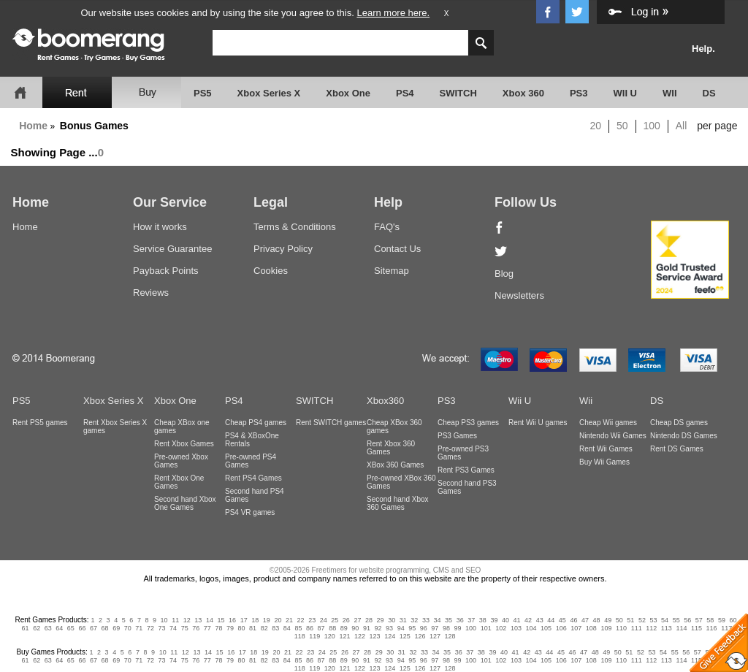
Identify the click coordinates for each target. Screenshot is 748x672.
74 (173, 628)
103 (516, 628)
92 (377, 628)
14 (209, 620)
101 (486, 628)
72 (150, 628)
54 (664, 620)
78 (218, 628)
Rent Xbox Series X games (115, 427)
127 (435, 636)
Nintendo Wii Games (612, 436)
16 (232, 620)
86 (309, 628)
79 (230, 628)
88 (332, 628)
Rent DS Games (676, 449)
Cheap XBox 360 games (394, 427)
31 (403, 620)
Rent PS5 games (40, 423)
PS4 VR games (250, 512)
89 (344, 628)
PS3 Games (457, 436)
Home (33, 125)
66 (81, 628)
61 (25, 628)
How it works (160, 226)
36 (460, 620)
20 (596, 125)
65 (71, 628)
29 (380, 620)
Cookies (270, 270)
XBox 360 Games (395, 465)
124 (389, 636)
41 (517, 620)
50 (622, 125)
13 (198, 620)
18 (255, 620)
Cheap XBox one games (182, 427)
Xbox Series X (269, 93)
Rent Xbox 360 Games (391, 448)
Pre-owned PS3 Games (463, 453)
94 (401, 628)
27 (357, 620)
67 (93, 628)
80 (241, 628)
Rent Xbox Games (184, 444)
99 (458, 628)
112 (651, 628)
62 (36, 628)
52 (642, 620)
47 (585, 620)
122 (359, 636)
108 (591, 628)
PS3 (579, 93)
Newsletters (519, 295)
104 (530, 628)
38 (482, 620)
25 (334, 620)
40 (505, 620)
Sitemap (391, 270)
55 (676, 620)
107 (575, 628)
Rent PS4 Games (253, 478)
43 (539, 620)
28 (369, 620)
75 (184, 628)
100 (652, 125)
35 (448, 620)
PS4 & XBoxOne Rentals (252, 440)
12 (187, 620)
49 (607, 620)
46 (573, 620)
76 (195, 628)
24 (323, 620)
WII (670, 93)
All (681, 125)
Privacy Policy (283, 248)
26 (346, 620)
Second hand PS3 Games (467, 487)
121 (344, 636)
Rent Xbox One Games (179, 482)
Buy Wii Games (604, 462)
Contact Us (397, 248)
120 (329, 636)
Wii (585, 400)
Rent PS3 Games (466, 470)
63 (48, 628)
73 (161, 628)
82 (264, 628)
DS (709, 93)
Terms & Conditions (294, 226)
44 (550, 620)
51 (630, 620)
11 (175, 620)
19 (266, 620)
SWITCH (458, 93)
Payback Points (166, 270)
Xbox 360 (523, 93)
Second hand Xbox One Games (185, 503)
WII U (626, 93)
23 (312, 620)
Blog (504, 273)
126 (419, 636)
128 (450, 636)
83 (275, 628)
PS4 (405, 93)
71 (138, 628)
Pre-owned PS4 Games (250, 461)
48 (596, 620)
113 (666, 628)
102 (500, 628)
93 (389, 628)
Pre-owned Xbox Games (181, 461)
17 (244, 620)
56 (687, 620)
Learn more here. (393, 12)
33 (426, 620)
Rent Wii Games (606, 449)
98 (446, 628)
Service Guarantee (172, 248)
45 (562, 620)
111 (636, 628)
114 (681, 628)
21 (289, 620)
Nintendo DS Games (683, 436)
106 (561, 628)
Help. (703, 48)
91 (366, 628)
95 (412, 628)
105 (546, 628)
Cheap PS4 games (255, 423)
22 (301, 620)
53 (653, 620)
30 (391, 620)
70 (127, 628)
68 (105, 628)
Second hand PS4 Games (254, 495)
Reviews (151, 292)
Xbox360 (385, 400)
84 (287, 628)
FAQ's (387, 226)
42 (528, 620)
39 (493, 620)
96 (423, 628)
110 (621, 628)
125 (405, 636)
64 (59, 628)
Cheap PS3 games (468, 423)
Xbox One (348, 93)
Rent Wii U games (538, 423)
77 (207, 628)
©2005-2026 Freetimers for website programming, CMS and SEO (375, 570)
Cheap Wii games (608, 423)
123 (375, 636)
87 (321, 628)
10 (164, 620)
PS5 (203, 93)
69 (116, 628)
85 (298, 628)
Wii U (519, 400)
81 (252, 628)
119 (314, 636)
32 (414, 620)
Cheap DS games (679, 423)
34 (436, 620)
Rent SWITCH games (331, 423)
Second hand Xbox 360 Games (398, 503)
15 (221, 620)
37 (471, 620)
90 (355, 628)
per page (717, 125)
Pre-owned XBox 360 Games (401, 482)
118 (299, 636)
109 (605, 628)
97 (434, 628)
